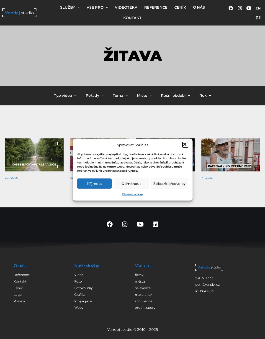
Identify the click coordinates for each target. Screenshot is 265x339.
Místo (144, 95)
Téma (120, 95)
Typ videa (65, 95)
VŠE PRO (97, 7)
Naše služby (86, 265)
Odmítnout (131, 183)
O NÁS (199, 7)
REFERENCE (155, 7)
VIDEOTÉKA (126, 7)
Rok (205, 95)
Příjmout (94, 183)
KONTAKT (132, 18)
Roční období (175, 95)
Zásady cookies (132, 194)
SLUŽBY (70, 7)
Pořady (95, 95)
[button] (185, 145)
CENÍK (180, 7)
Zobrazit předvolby (169, 183)
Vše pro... (144, 265)
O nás (20, 265)
